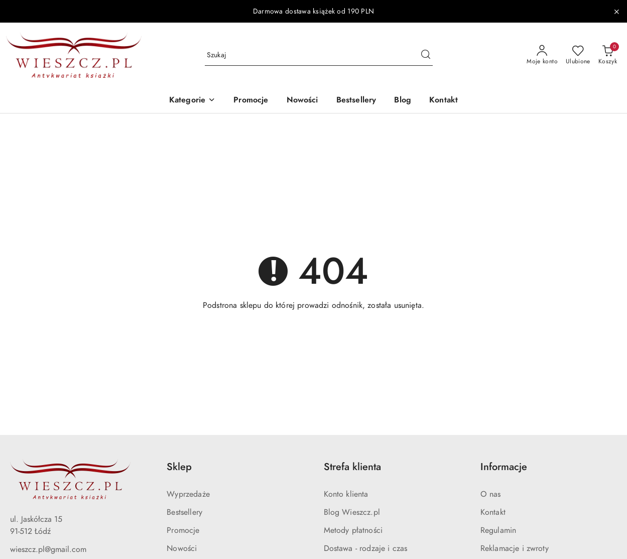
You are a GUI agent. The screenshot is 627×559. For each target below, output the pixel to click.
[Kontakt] (443, 101)
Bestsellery (184, 512)
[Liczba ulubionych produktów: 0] (578, 55)
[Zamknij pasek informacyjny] (616, 11)
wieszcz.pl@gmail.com (48, 549)
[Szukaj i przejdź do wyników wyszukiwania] (426, 55)
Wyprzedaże (188, 494)
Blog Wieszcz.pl (352, 512)
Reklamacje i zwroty (514, 548)
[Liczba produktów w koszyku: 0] (607, 55)
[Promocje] (250, 101)
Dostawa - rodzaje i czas (366, 548)
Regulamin (498, 530)
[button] (192, 101)
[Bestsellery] (356, 101)
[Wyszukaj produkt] (319, 55)
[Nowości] (302, 101)
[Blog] (402, 101)
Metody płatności (353, 530)
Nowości (182, 548)
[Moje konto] (542, 55)
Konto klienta (346, 494)
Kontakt (493, 512)
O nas (490, 494)
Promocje (183, 530)
